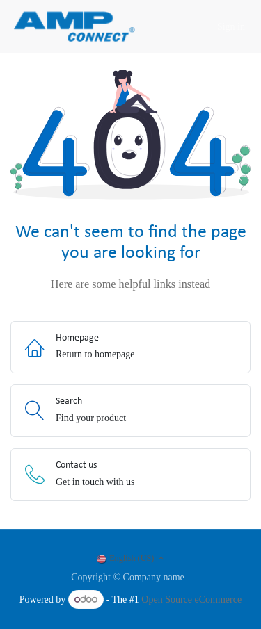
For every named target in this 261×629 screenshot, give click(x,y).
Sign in (231, 27)
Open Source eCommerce (191, 599)
